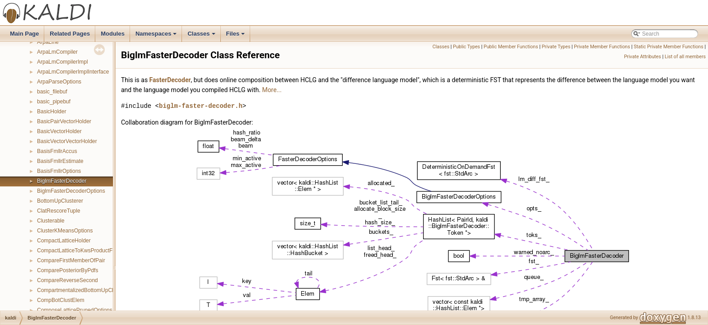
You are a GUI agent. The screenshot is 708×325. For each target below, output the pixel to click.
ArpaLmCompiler (57, 52)
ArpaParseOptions (59, 82)
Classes (201, 36)
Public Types (466, 47)
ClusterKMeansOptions (65, 231)
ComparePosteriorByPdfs (67, 270)
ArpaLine (48, 42)
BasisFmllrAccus (57, 151)
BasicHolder (51, 111)
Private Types (556, 47)
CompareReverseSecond (67, 280)
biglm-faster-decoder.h (200, 106)
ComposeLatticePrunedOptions (74, 310)
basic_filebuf (52, 91)
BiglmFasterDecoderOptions (71, 191)
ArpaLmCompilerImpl (62, 62)
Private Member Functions (602, 47)
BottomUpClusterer (60, 201)
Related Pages (70, 33)
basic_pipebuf (53, 101)
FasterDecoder (170, 80)
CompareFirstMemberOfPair (71, 260)
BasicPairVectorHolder (64, 121)
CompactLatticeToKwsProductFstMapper (86, 250)
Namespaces (156, 36)
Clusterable (51, 221)
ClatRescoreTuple (58, 211)
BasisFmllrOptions (59, 171)
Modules (113, 33)
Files (236, 36)
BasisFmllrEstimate (60, 161)
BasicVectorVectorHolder (67, 141)
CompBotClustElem (60, 300)
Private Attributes (642, 57)
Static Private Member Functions (668, 47)
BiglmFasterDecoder (61, 181)
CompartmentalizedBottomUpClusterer (83, 290)
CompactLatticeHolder (64, 240)
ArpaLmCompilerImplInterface (73, 72)
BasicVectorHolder (59, 131)
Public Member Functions (511, 47)
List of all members (685, 57)
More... (271, 89)
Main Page (24, 33)
